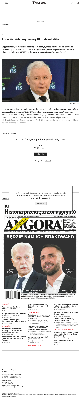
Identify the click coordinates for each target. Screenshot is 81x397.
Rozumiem (40, 203)
